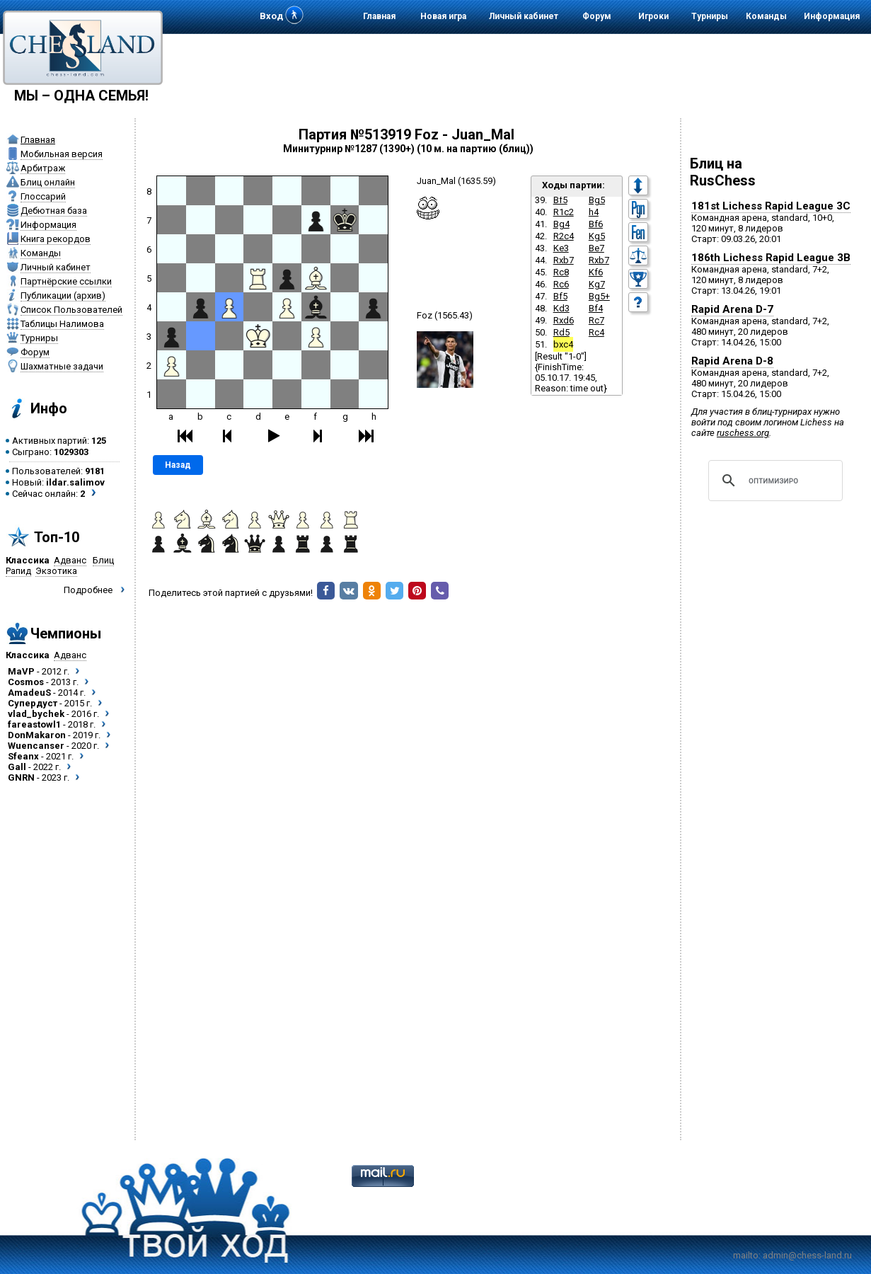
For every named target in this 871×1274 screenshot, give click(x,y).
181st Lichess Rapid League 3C (770, 206)
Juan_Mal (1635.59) (456, 181)
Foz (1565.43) (445, 315)
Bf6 (596, 224)
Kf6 (596, 272)
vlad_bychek (36, 713)
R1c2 (563, 212)
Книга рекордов (56, 239)
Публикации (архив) (63, 295)
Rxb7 (563, 260)
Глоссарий (43, 196)
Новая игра (443, 16)
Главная (379, 16)
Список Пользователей (71, 309)
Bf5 (560, 200)
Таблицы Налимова (62, 323)
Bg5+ (599, 296)
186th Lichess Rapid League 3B (770, 257)
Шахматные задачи (62, 366)
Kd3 (561, 308)
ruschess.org (743, 432)
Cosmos (26, 682)
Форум (596, 16)
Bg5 (597, 200)
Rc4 (596, 332)
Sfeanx (23, 756)
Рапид (18, 571)
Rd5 (561, 332)
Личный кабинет (523, 16)
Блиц (103, 560)
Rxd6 (563, 320)
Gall (17, 767)
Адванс (70, 560)
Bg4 (561, 224)
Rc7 (596, 320)
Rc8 (561, 272)
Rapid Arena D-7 (732, 309)
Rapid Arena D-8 (732, 361)
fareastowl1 (34, 724)
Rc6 (561, 284)
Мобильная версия (62, 154)
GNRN (21, 777)
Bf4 (596, 308)
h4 (594, 212)
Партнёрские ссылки (66, 281)
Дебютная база (54, 210)
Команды (766, 16)
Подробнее (88, 590)
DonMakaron (37, 735)
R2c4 (563, 236)
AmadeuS (29, 692)
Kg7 (597, 284)
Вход (271, 16)
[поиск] (773, 480)
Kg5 (597, 236)
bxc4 (563, 344)
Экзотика (56, 571)
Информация (832, 16)
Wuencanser (36, 745)
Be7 (596, 248)
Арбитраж (43, 168)
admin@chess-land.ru (807, 1255)
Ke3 (561, 248)
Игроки (653, 16)
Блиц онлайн (48, 182)
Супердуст (32, 703)
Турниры (709, 16)
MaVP (21, 671)
